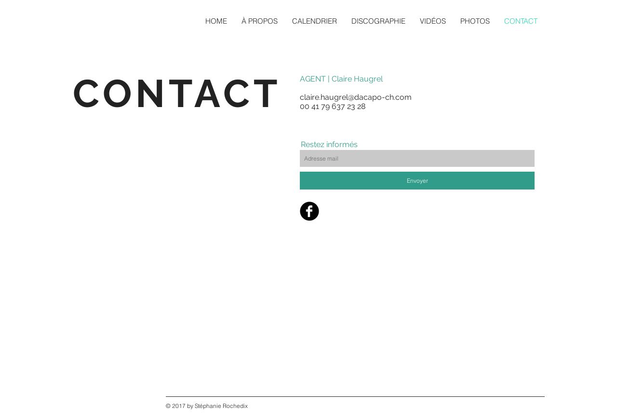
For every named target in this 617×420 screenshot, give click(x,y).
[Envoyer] (417, 181)
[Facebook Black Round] (309, 211)
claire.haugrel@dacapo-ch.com (356, 97)
